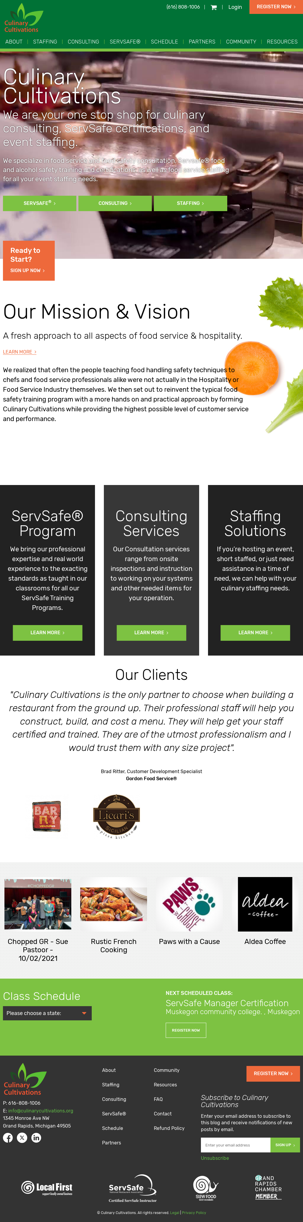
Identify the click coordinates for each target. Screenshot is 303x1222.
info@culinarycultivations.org (40, 1111)
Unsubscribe (215, 1158)
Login (235, 7)
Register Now (276, 6)
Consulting (115, 203)
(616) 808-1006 (183, 7)
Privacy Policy (194, 1213)
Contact (163, 1114)
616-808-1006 (24, 1103)
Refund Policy (169, 1128)
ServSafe (40, 202)
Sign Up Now (28, 259)
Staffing (190, 203)
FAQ (158, 1099)
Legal (174, 1213)
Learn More (19, 352)
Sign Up (285, 1145)
